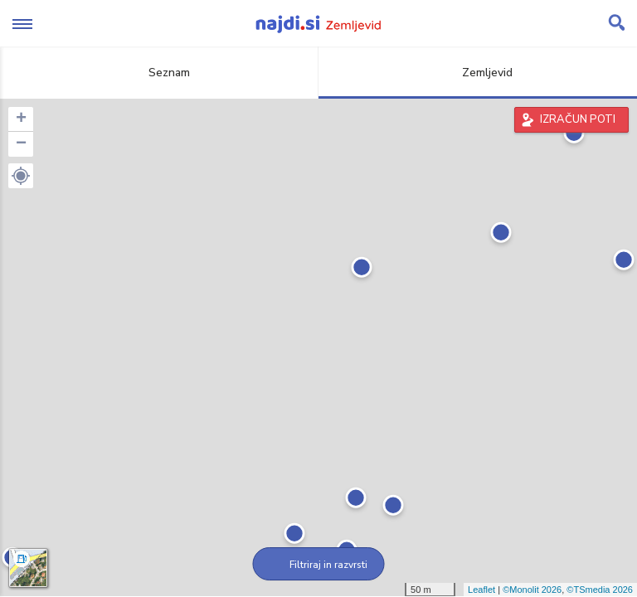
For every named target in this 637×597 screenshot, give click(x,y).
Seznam (159, 72)
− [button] (21, 144)
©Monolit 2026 (532, 590)
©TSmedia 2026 (599, 590)
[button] (20, 175)
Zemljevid (478, 72)
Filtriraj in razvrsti (318, 564)
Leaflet (481, 590)
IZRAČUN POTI (577, 119)
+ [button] (21, 119)
